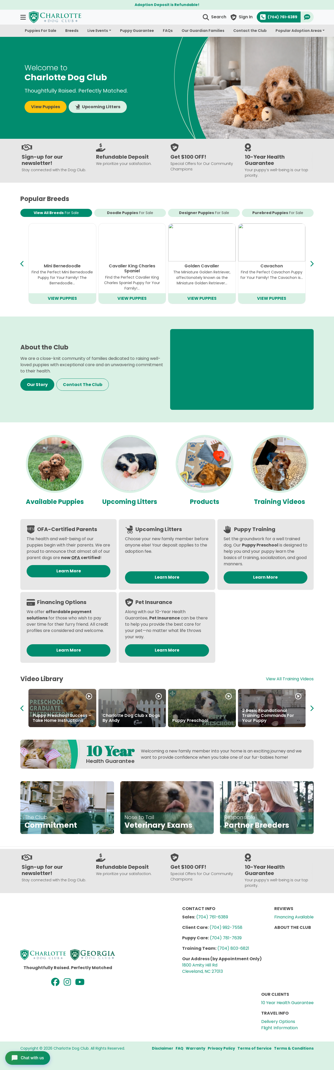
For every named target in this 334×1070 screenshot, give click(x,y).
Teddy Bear (271, 266)
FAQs (168, 30)
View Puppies (45, 107)
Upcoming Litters (97, 107)
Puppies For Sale (40, 30)
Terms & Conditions (294, 1048)
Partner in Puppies (122, 720)
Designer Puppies (204, 213)
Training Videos (279, 501)
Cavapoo (62, 266)
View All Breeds (56, 213)
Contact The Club (82, 385)
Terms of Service (254, 1048)
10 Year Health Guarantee (287, 1003)
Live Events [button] (97, 30)
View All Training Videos (290, 679)
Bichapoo (132, 266)
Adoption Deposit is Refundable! (167, 4)
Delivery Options (278, 1022)
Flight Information (279, 1028)
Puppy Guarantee (137, 30)
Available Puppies (55, 501)
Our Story (37, 385)
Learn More (68, 571)
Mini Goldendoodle (202, 266)
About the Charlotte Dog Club (268, 717)
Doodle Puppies (130, 213)
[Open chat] (27, 1058)
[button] (23, 17)
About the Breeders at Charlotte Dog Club (195, 717)
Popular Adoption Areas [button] (299, 30)
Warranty (195, 1048)
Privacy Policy (221, 1048)
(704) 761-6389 (212, 917)
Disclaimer (162, 1048)
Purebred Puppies (277, 213)
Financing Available (294, 917)
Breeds (72, 30)
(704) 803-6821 (233, 948)
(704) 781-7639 (226, 938)
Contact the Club (250, 30)
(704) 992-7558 (226, 927)
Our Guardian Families (203, 30)
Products (204, 501)
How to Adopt (47, 720)
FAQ (179, 1048)
